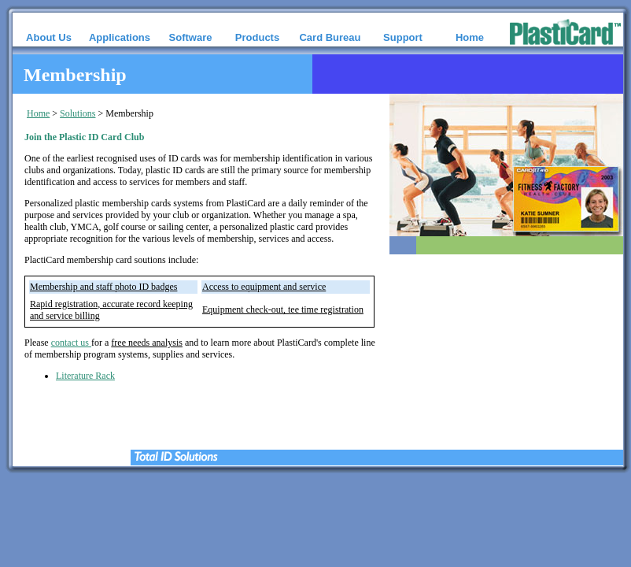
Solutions (77, 113)
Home (38, 113)
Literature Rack (85, 375)
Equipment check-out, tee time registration (282, 309)
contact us (71, 342)
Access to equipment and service (264, 286)
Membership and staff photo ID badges (103, 286)
